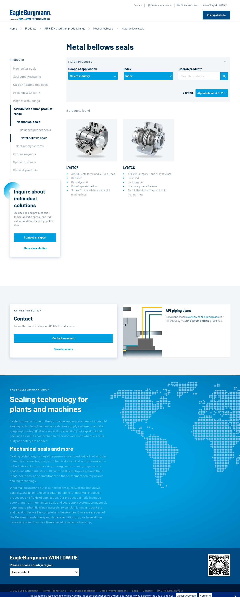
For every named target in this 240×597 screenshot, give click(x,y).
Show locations (63, 349)
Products (30, 28)
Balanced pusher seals (35, 130)
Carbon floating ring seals (30, 84)
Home (13, 28)
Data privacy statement (114, 590)
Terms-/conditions (54, 590)
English (213, 5)
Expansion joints (24, 154)
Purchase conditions (82, 590)
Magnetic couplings (26, 100)
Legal (135, 590)
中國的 (222, 5)
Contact (138, 5)
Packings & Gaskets (26, 92)
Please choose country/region (31, 565)
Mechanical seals (103, 28)
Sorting (188, 92)
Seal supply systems (27, 76)
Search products (190, 69)
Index (128, 69)
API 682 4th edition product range (64, 28)
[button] (148, 61)
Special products (24, 162)
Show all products (25, 170)
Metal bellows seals (33, 138)
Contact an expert (35, 237)
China (206, 5)
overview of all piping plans (202, 316)
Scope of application (82, 69)
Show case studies (35, 248)
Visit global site (216, 15)
